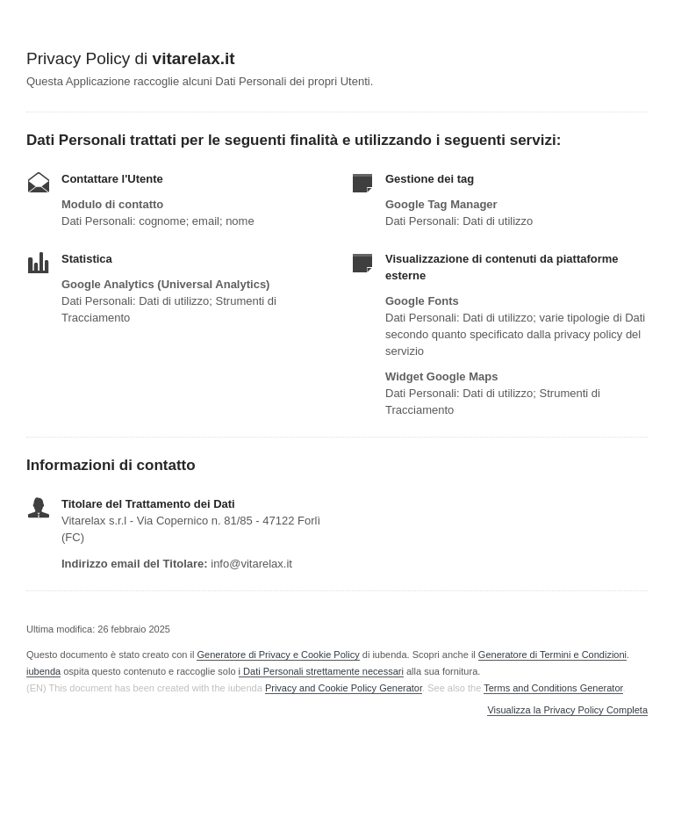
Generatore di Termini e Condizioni (552, 654)
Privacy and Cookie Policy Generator (343, 688)
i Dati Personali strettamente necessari (321, 671)
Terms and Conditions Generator (553, 688)
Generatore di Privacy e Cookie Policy (278, 654)
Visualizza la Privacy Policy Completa (567, 710)
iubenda (43, 671)
